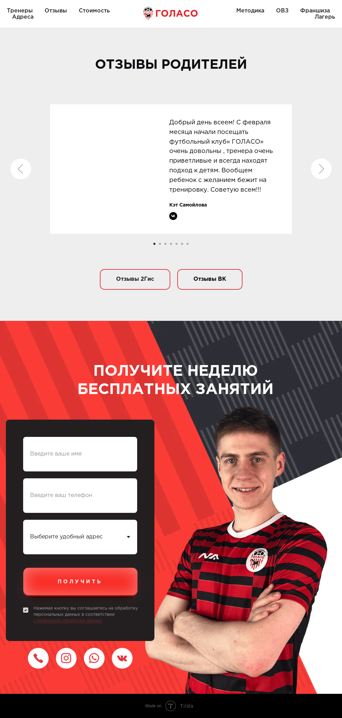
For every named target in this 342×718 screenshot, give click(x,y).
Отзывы (56, 10)
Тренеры (20, 10)
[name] (80, 454)
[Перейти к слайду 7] (188, 244)
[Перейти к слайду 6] (182, 244)
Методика (250, 10)
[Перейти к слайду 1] (154, 244)
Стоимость (94, 10)
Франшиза (315, 10)
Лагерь (325, 17)
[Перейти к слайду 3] (165, 244)
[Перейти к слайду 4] (171, 244)
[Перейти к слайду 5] (176, 244)
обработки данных (82, 621)
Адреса (23, 17)
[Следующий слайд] (321, 169)
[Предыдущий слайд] (20, 169)
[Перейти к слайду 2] (160, 244)
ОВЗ (282, 10)
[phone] (80, 495)
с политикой (48, 621)
